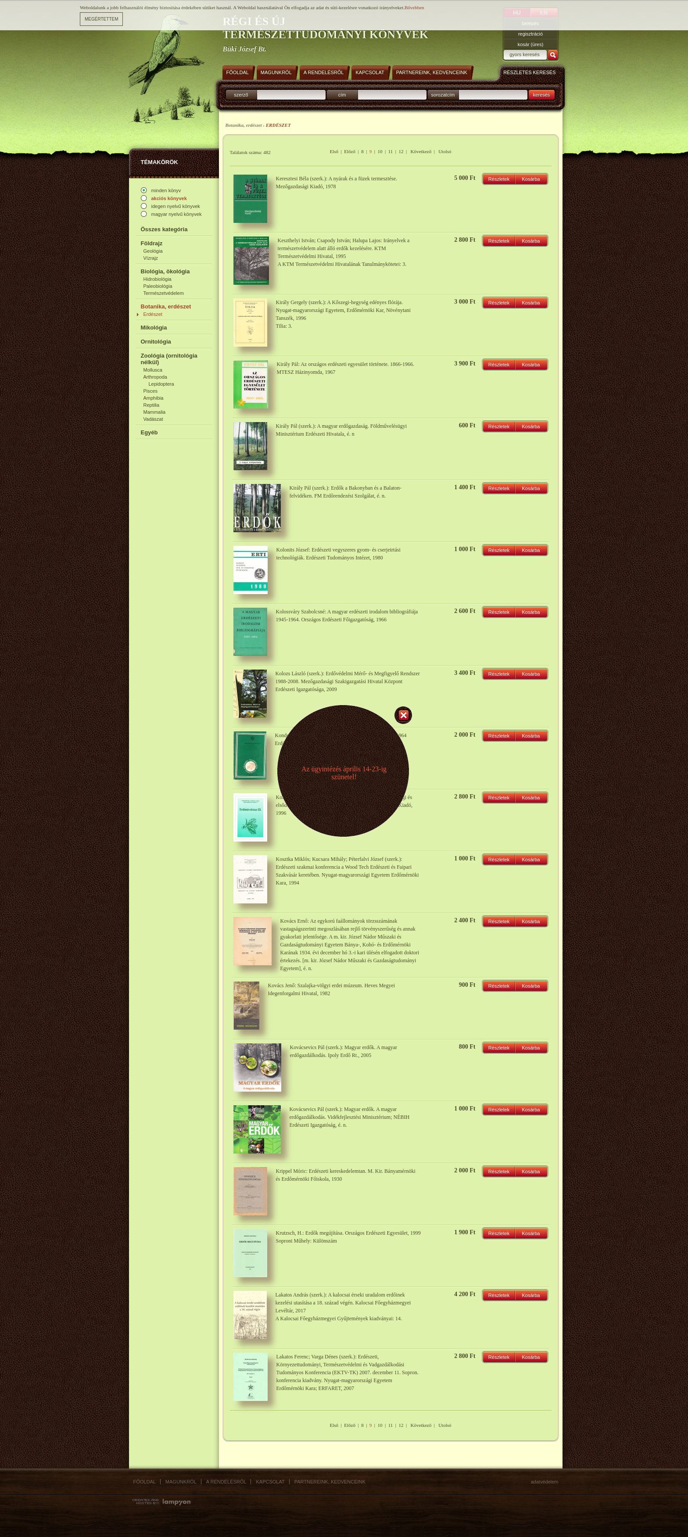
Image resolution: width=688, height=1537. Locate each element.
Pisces (150, 391)
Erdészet (152, 314)
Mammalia (154, 412)
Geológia (153, 251)
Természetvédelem (163, 293)
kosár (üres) (531, 44)
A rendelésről (226, 1481)
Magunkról (181, 1481)
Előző (349, 151)
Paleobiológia (157, 286)
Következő (421, 151)
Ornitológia (156, 341)
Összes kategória (164, 229)
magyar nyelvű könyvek (176, 214)
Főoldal (144, 1481)
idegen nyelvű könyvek (175, 206)
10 (380, 151)
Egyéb (149, 432)
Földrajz (152, 243)
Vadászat (153, 419)
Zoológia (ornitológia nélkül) (169, 358)
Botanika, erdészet (166, 306)
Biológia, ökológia (165, 271)
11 (390, 151)
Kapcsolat (270, 1481)
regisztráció (530, 33)
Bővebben (414, 7)
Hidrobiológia (157, 279)
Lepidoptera (161, 384)
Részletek (498, 179)
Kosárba (531, 179)
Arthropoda (155, 377)
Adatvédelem (545, 1481)
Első (334, 151)
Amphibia (153, 398)
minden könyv (166, 190)
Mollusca (152, 370)
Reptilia (151, 405)
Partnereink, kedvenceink (330, 1481)
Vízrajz (150, 258)
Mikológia (154, 327)
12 (401, 151)
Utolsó (444, 151)
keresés (541, 94)
